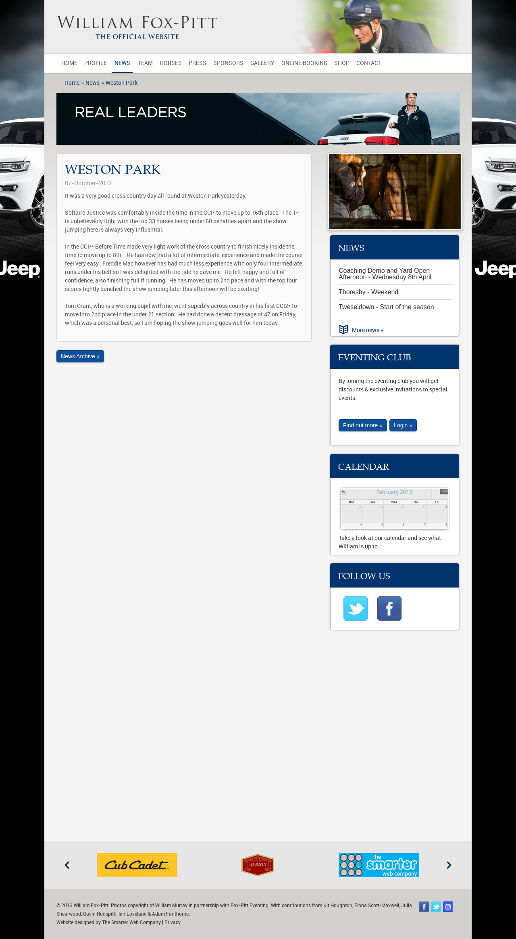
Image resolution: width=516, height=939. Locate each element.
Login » (403, 425)
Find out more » (363, 425)
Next (449, 865)
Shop (342, 63)
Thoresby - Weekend (368, 292)
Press (197, 63)
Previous (66, 865)
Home (69, 63)
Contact (368, 63)
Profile (95, 63)
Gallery (262, 63)
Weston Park (121, 82)
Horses (171, 63)
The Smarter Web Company (131, 922)
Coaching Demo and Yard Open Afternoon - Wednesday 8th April (385, 273)
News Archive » (80, 356)
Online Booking (304, 63)
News (122, 63)
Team (145, 63)
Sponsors (228, 63)
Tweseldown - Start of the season (386, 306)
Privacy (172, 922)
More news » (367, 330)
